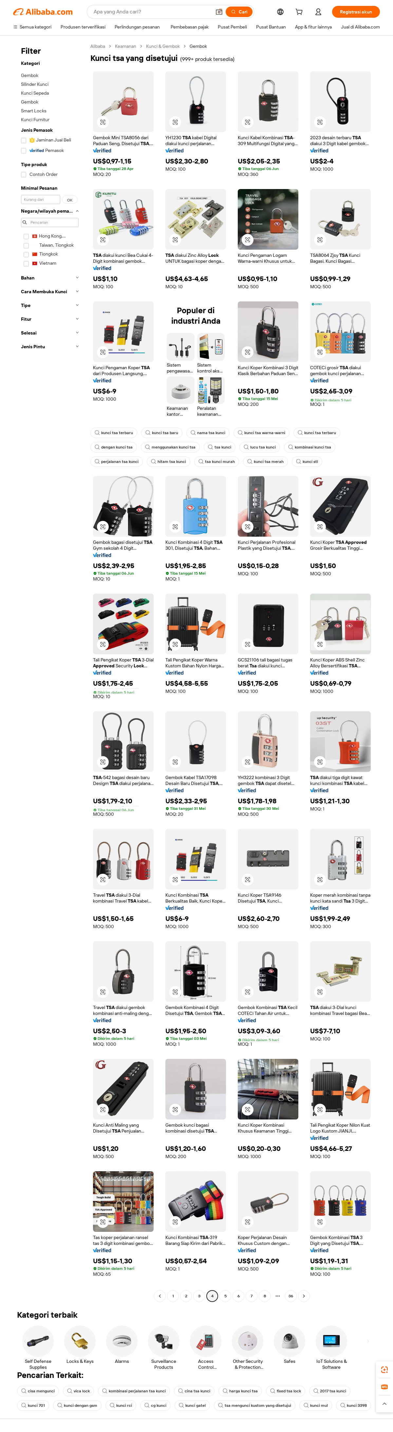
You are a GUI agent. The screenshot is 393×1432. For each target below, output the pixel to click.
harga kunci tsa (234, 1391)
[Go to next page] (304, 1296)
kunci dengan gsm (77, 1405)
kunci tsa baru (159, 432)
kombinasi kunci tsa (304, 447)
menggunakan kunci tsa (168, 447)
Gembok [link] (199, 46)
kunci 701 (33, 1405)
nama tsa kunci (204, 432)
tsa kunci (216, 447)
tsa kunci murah (212, 461)
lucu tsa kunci (255, 447)
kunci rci (119, 1405)
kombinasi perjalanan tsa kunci (131, 1391)
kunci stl (300, 461)
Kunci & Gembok (164, 46)
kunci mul (309, 1405)
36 (291, 1296)
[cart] (309, 12)
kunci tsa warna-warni (255, 432)
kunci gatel (189, 1405)
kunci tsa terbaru (113, 432)
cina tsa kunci (189, 1391)
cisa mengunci (37, 1391)
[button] (384, 1403)
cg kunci (153, 1405)
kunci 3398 (346, 1405)
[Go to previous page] (160, 1296)
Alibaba (98, 46)
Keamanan (127, 46)
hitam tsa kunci (165, 461)
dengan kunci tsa (113, 447)
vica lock (77, 1391)
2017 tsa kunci (322, 1391)
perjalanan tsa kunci (116, 461)
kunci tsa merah (259, 461)
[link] (384, 1369)
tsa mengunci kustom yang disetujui (250, 1405)
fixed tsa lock (278, 1391)
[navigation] (50, 672)
